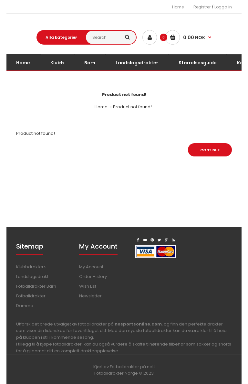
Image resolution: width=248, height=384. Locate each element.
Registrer (202, 7)
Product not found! (132, 107)
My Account (91, 267)
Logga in (223, 7)
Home (178, 7)
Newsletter (90, 296)
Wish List (87, 286)
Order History (93, 276)
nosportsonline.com (138, 324)
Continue (210, 150)
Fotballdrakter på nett (132, 367)
